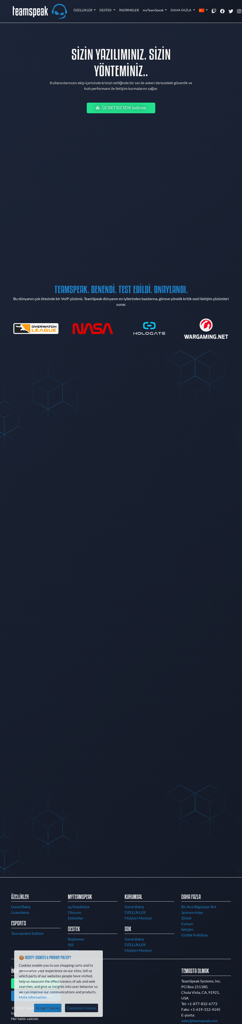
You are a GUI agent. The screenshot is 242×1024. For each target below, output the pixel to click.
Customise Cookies (81, 1008)
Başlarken (76, 939)
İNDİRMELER (129, 10)
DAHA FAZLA (181, 10)
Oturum (74, 912)
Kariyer (187, 923)
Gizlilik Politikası (194, 935)
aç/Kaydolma (78, 906)
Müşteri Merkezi (138, 918)
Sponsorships (192, 912)
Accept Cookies (48, 1008)
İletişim (187, 929)
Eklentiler (75, 918)
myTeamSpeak (153, 10)
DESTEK (105, 10)
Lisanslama (20, 912)
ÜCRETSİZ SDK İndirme (121, 107)
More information (32, 997)
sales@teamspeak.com (199, 1020)
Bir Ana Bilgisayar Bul (198, 906)
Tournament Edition (27, 933)
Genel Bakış (20, 906)
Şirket (186, 918)
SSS (70, 944)
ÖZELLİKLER (83, 10)
